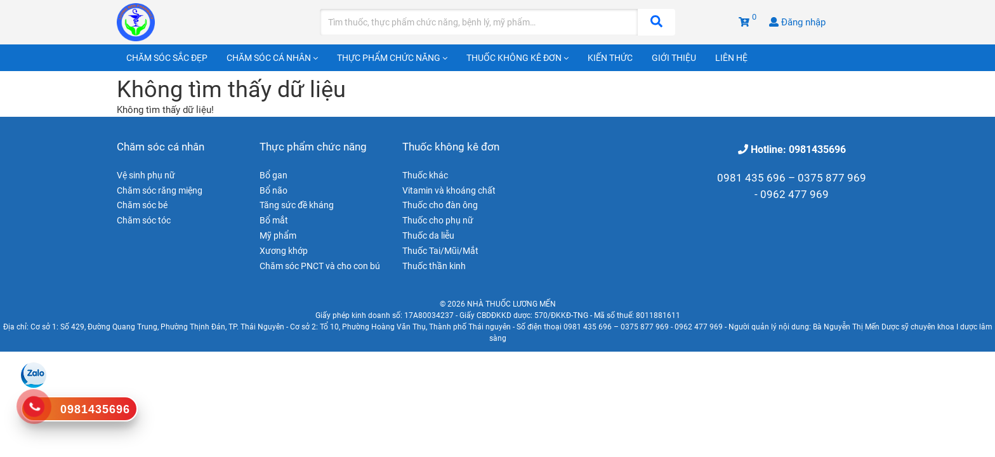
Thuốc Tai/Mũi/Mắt (440, 251)
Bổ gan (273, 175)
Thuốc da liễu (428, 235)
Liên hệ (731, 58)
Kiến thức (610, 58)
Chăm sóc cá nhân (272, 58)
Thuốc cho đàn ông (440, 205)
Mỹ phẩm (278, 235)
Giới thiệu (674, 58)
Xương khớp (284, 251)
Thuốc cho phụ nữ (437, 220)
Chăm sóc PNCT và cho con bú (320, 266)
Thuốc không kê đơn (517, 58)
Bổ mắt (274, 220)
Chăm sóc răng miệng (159, 190)
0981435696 (95, 409)
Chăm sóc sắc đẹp (167, 58)
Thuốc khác (425, 175)
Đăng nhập (797, 22)
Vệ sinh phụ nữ (146, 175)
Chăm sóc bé (142, 205)
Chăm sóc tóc (144, 220)
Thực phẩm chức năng (392, 58)
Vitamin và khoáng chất (449, 190)
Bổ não (273, 190)
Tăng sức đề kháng (297, 205)
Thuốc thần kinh (434, 266)
